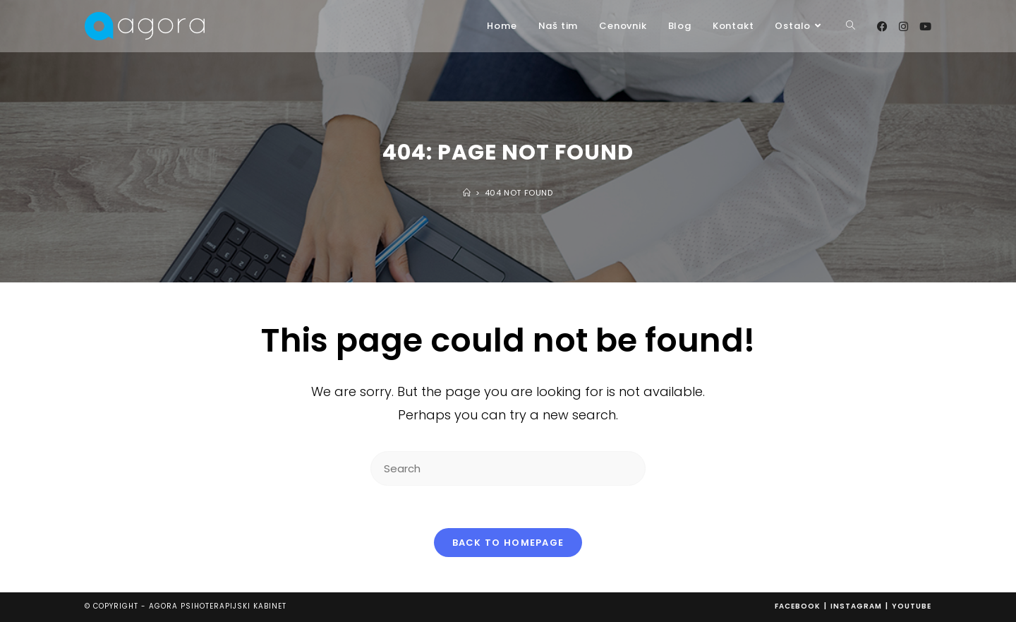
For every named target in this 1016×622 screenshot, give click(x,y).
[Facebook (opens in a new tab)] (882, 26)
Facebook (798, 606)
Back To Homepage (508, 542)
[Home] (467, 192)
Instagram (856, 606)
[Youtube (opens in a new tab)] (925, 26)
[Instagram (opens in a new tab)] (903, 26)
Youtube (911, 606)
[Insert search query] (508, 468)
